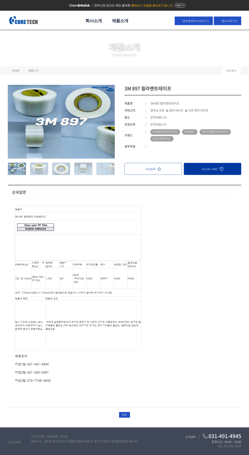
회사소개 (93, 20)
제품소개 (120, 20)
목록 (124, 415)
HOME (15, 70)
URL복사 (231, 70)
